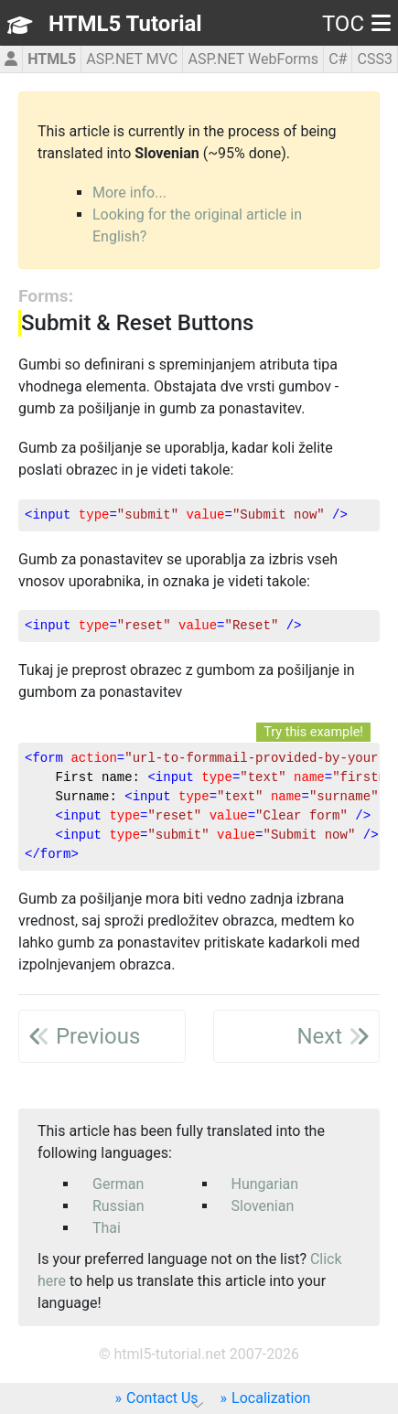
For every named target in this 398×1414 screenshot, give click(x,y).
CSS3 (375, 59)
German (118, 1184)
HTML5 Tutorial (125, 24)
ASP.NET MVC (131, 59)
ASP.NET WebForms (253, 59)
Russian (118, 1206)
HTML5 (51, 59)
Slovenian (263, 1206)
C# (337, 59)
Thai (106, 1228)
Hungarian (265, 1184)
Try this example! (313, 732)
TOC (356, 24)
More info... (129, 192)
